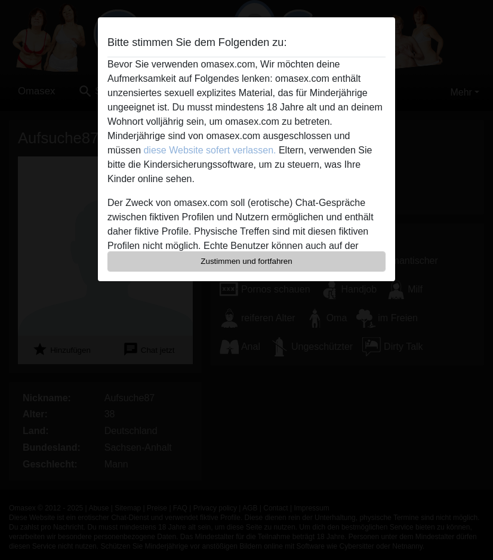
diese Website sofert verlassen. (209, 150)
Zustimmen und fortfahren (246, 261)
